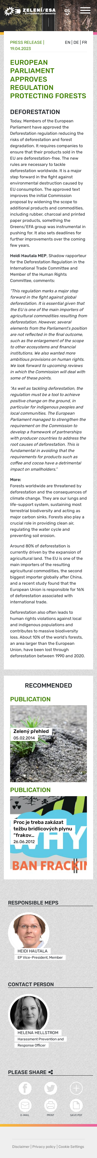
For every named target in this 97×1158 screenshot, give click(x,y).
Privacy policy (44, 1147)
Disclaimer (20, 1147)
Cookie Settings (71, 1147)
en (67, 42)
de (76, 42)
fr (84, 42)
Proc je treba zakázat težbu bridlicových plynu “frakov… (42, 828)
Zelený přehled (31, 732)
